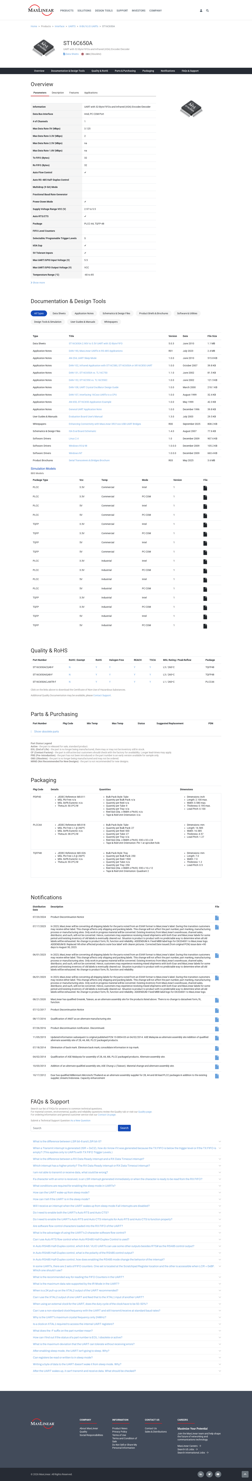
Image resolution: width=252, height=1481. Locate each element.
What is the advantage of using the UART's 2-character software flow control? (127, 1232)
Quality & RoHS (99, 70)
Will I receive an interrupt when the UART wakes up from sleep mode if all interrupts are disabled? (127, 1205)
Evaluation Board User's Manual (85, 416)
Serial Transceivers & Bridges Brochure (89, 460)
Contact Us (151, 1428)
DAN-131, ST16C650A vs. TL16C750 (88, 372)
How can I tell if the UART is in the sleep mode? (127, 1199)
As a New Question (80, 1120)
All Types (39, 313)
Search (124, 1128)
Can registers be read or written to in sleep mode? (127, 1357)
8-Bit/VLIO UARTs (88, 26)
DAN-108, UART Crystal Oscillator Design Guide (93, 387)
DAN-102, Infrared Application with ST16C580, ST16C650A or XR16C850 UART (110, 365)
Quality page (145, 1111)
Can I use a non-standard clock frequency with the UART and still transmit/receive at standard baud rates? (127, 1310)
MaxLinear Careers (189, 1446)
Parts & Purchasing (125, 70)
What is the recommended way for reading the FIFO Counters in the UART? (127, 1277)
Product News (119, 1428)
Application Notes (84, 313)
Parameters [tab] (39, 92)
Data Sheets (71, 54)
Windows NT (75, 453)
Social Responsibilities (91, 1435)
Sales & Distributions (156, 1431)
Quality (83, 1431)
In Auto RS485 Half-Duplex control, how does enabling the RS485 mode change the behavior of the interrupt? (127, 1259)
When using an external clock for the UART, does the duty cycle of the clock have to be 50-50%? (127, 1303)
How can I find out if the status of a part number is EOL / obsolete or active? (127, 1337)
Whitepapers (111, 321)
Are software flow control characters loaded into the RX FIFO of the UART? (127, 1226)
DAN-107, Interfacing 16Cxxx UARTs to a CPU (93, 394)
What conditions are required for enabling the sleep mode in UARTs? (127, 1185)
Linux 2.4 (74, 438)
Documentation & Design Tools (68, 70)
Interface (59, 26)
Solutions (84, 10)
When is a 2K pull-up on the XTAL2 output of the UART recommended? (127, 1290)
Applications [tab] (91, 92)
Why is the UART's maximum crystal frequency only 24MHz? (127, 1317)
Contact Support (102, 695)
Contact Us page (107, 1114)
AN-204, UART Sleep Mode (82, 358)
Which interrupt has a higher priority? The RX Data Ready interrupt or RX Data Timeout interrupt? (127, 1165)
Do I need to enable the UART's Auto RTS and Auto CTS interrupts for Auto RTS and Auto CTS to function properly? (127, 1219)
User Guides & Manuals (83, 321)
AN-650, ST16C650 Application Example (90, 402)
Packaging (148, 70)
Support (122, 10)
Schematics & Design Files (116, 313)
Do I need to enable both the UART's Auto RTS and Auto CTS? (127, 1212)
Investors (138, 10)
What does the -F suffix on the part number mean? (127, 1330)
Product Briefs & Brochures (153, 313)
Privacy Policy (119, 1431)
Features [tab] (74, 92)
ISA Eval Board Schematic (82, 431)
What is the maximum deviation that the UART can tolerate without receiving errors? (127, 1344)
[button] (201, 11)
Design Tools (104, 10)
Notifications (168, 70)
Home (34, 26)
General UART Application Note (85, 409)
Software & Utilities (187, 313)
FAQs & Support (190, 70)
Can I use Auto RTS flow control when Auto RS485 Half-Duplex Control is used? (127, 1239)
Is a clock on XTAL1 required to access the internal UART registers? (127, 1323)
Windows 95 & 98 (78, 445)
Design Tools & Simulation (47, 321)
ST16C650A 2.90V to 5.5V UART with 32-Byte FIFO (96, 343)
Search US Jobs (187, 1449)
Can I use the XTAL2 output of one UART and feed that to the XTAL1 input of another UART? (127, 1297)
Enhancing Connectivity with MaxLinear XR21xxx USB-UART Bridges (105, 424)
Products (66, 10)
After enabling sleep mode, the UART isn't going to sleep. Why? (127, 1350)
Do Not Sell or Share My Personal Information (124, 1446)
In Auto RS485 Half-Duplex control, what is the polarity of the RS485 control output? (127, 1252)
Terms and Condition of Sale (124, 1440)
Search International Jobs (192, 1452)
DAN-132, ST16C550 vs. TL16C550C (88, 380)
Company (155, 10)
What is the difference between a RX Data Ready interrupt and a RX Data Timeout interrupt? (127, 1158)
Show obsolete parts (46, 731)
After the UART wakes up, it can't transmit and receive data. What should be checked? (127, 1370)
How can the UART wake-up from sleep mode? (127, 1192)
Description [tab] (58, 92)
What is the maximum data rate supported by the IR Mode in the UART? (127, 1283)
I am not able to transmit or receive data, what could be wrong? (127, 1172)
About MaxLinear (89, 1428)
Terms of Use (119, 1435)
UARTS (72, 26)
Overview (39, 70)
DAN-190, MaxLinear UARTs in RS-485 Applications (96, 350)
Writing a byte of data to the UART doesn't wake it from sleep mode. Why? (127, 1364)
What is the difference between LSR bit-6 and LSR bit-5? (127, 1141)
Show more (38, 282)
